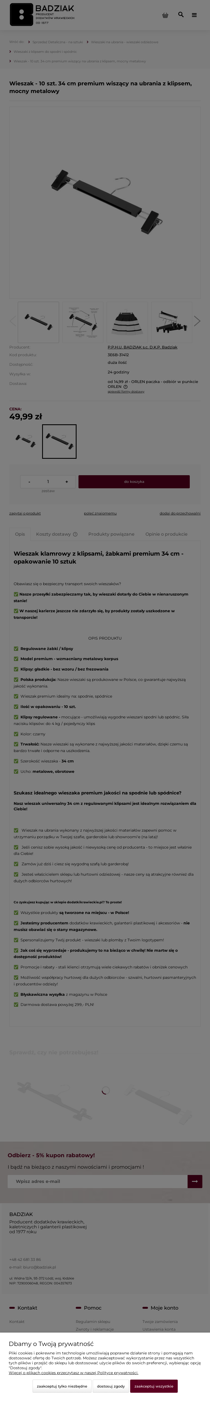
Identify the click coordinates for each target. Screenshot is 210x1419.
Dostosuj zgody (111, 1386)
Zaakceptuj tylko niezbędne (62, 1386)
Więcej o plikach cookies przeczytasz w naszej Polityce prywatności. (73, 1372)
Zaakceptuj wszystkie (154, 1386)
